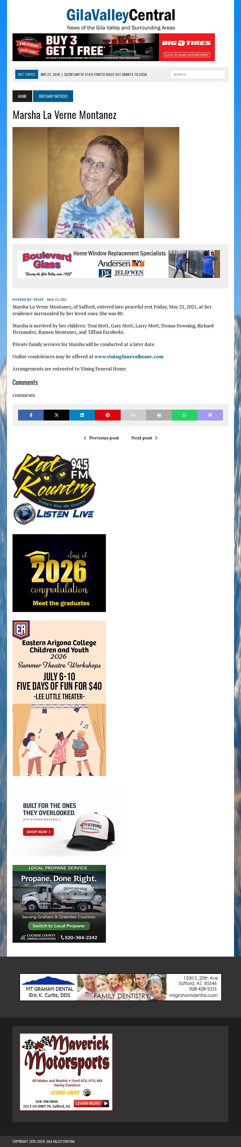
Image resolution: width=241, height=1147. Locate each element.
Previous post (101, 438)
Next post (144, 438)
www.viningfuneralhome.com (129, 356)
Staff (38, 299)
